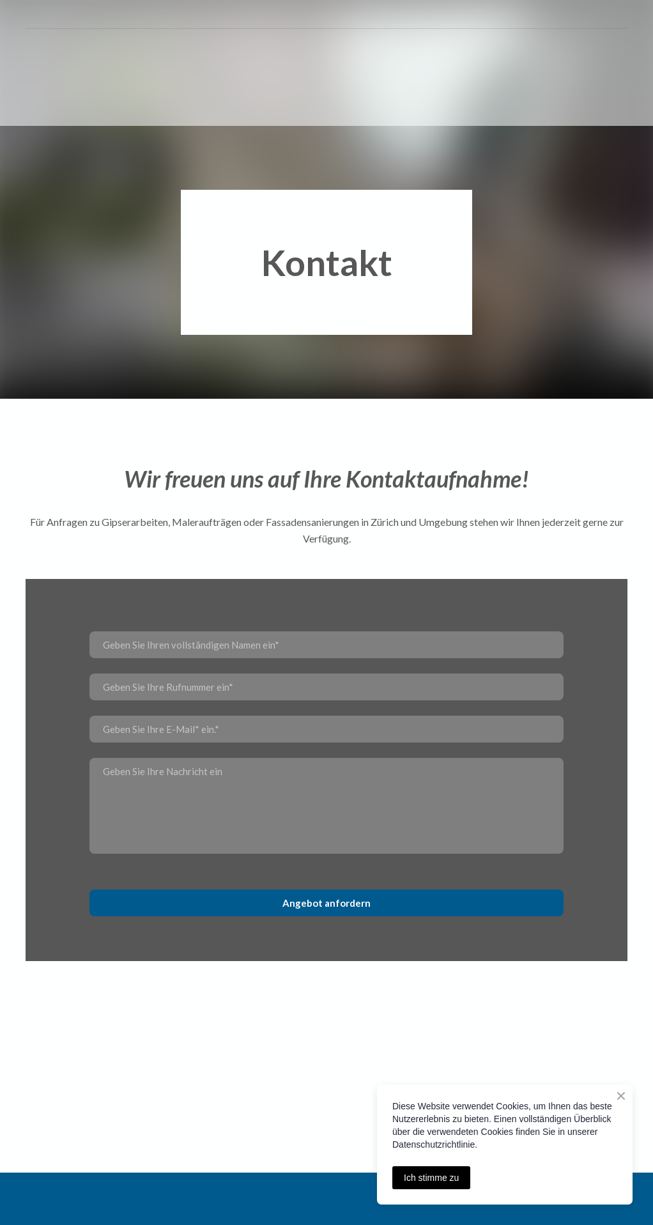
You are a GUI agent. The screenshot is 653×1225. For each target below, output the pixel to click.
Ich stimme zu (431, 1178)
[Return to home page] (59, 77)
